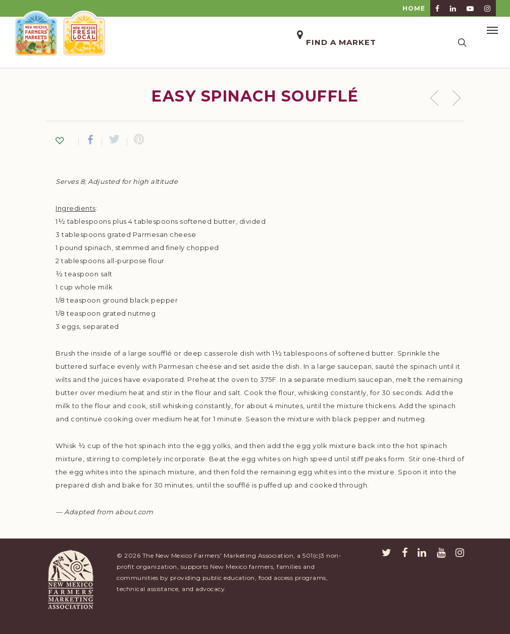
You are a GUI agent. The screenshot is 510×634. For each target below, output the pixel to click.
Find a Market (341, 42)
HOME (413, 8)
